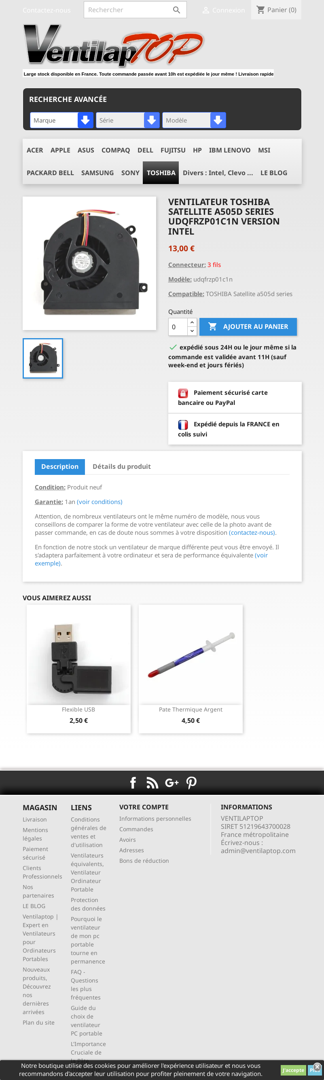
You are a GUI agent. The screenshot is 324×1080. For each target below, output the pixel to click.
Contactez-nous (47, 10)
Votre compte (144, 807)
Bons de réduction (144, 860)
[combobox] (62, 120)
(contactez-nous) (252, 532)
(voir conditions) (100, 502)
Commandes (136, 829)
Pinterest (191, 783)
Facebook (133, 783)
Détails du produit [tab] (122, 466)
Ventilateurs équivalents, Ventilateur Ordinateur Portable (87, 872)
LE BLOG (34, 906)
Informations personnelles (155, 818)
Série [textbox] (106, 120)
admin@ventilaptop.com (258, 850)
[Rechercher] (135, 9)
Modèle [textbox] (176, 120)
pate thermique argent (190, 709)
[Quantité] (178, 327)
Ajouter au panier (248, 327)
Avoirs (127, 839)
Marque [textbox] (44, 120)
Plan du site (39, 1022)
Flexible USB (78, 709)
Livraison (35, 819)
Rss (152, 783)
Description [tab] (59, 466)
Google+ (172, 783)
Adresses (131, 850)
